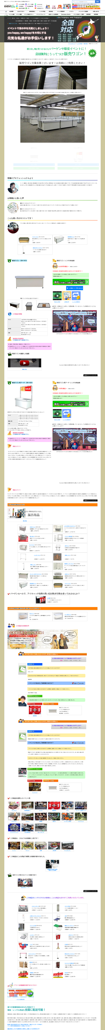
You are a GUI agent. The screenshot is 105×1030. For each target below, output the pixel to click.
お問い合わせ (96, 11)
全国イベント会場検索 (53, 14)
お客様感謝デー (27, 812)
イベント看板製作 (61, 11)
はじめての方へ (20, 11)
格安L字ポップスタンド (38, 249)
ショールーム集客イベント (81, 812)
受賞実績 (88, 14)
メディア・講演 (29, 4)
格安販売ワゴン (71, 238)
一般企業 (54, 852)
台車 (66, 917)
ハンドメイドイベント (14, 833)
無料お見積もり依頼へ (41, 169)
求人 (27, 8)
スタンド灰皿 (67, 907)
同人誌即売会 (27, 833)
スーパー (14, 852)
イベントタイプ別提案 (83, 11)
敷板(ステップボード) (69, 927)
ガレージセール (41, 833)
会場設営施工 (32, 11)
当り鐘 (66, 946)
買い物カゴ (32, 538)
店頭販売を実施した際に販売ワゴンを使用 (52, 871)
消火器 (66, 974)
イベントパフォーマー (41, 14)
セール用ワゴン (68, 616)
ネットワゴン (31, 546)
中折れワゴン (32, 528)
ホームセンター (67, 852)
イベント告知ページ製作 (78, 14)
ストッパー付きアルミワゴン (35, 575)
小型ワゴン (67, 575)
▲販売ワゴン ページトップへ (90, 377)
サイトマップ (38, 6)
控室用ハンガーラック (69, 565)
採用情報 (96, 14)
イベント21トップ (71, 43)
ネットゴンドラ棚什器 (69, 964)
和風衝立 (32, 974)
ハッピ (31, 946)
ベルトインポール (31, 955)
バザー (67, 812)
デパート (27, 852)
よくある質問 (20, 4)
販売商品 (51, 11)
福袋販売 (35, 717)
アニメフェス (34, 794)
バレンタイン (14, 812)
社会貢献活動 (29, 6)
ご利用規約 (19, 6)
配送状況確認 (20, 8)
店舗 (41, 852)
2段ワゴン (67, 547)
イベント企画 (11, 14)
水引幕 (48, 599)
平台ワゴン (32, 615)
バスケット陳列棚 (68, 538)
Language (38, 4)
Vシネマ (41, 812)
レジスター (32, 936)
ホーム (6, 11)
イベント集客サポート (28, 14)
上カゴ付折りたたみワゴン (69, 527)
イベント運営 (19, 14)
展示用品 (86, 43)
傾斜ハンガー (33, 566)
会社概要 (11, 11)
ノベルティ (71, 11)
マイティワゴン (35, 238)
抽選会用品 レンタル (25, 889)
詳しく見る (44, 165)
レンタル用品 (42, 11)
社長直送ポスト (39, 8)
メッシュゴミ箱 (33, 927)
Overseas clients (65, 14)
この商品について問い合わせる (74, 289)
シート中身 (6, 14)
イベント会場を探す (21, 1001)
